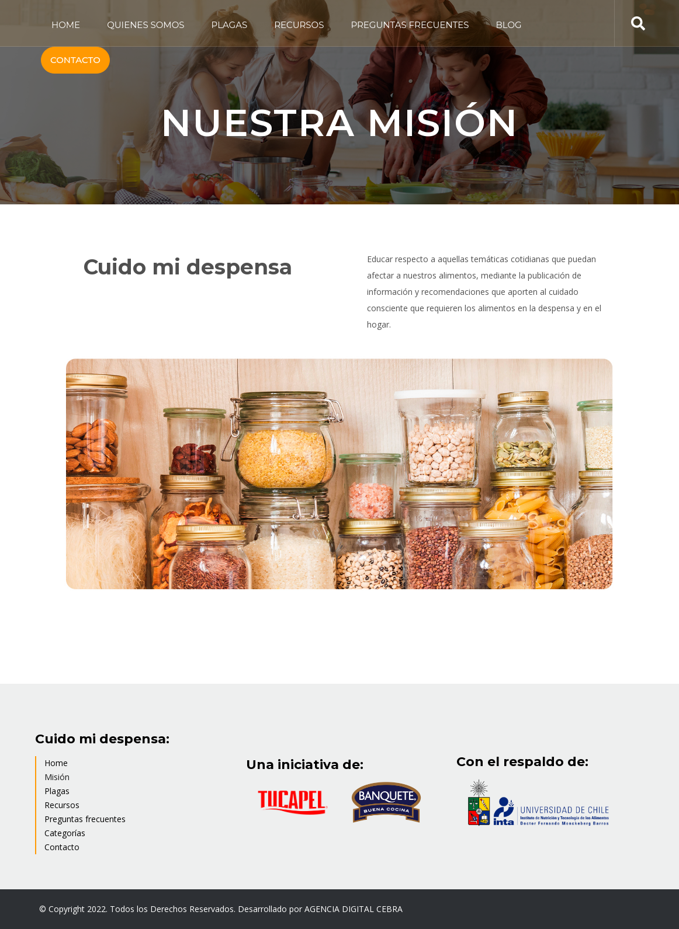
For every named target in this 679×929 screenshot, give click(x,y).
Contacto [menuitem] (61, 847)
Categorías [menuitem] (64, 832)
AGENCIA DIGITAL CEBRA (353, 908)
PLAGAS (230, 24)
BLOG (509, 24)
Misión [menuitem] (57, 776)
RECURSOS (299, 24)
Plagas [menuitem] (57, 790)
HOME (65, 24)
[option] (339, 476)
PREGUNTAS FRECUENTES (410, 24)
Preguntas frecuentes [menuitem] (85, 818)
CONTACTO (75, 59)
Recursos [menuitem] (61, 804)
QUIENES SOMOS (145, 24)
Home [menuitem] (56, 762)
